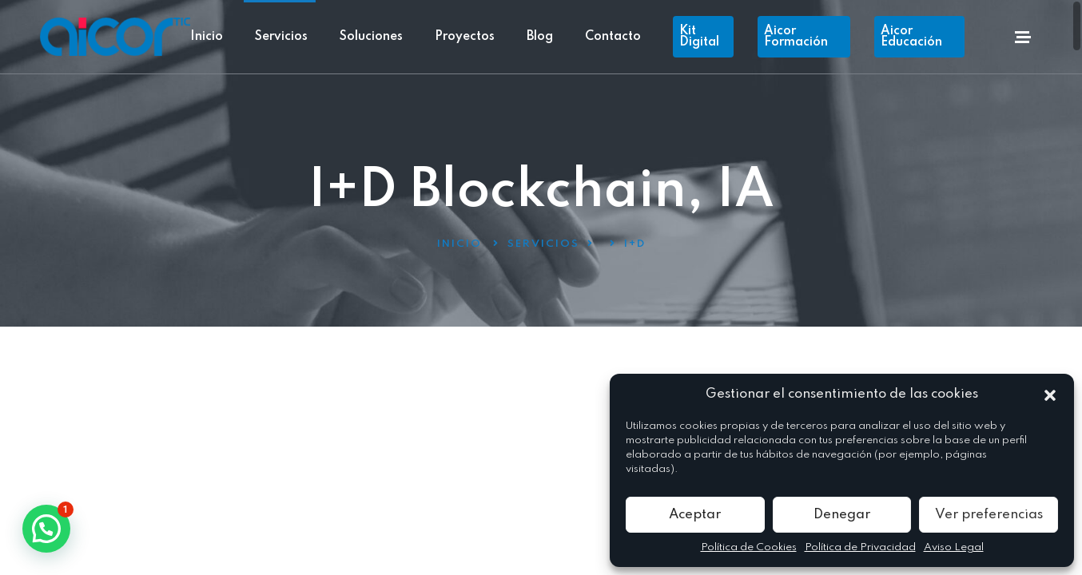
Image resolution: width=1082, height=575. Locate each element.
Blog (540, 36)
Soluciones (371, 36)
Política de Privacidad (860, 547)
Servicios (281, 36)
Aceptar (695, 514)
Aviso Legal (954, 547)
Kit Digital (699, 37)
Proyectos (465, 36)
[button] (1050, 394)
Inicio (206, 36)
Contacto (613, 36)
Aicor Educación (911, 37)
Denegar (841, 514)
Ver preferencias (989, 514)
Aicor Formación (796, 37)
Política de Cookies (749, 547)
